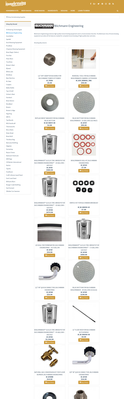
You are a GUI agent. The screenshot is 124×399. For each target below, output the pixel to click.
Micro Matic (10, 130)
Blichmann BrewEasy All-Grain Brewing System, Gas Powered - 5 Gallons (77, 346)
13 (80, 362)
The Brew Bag (10, 139)
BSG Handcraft (10, 123)
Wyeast (8, 68)
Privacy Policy (8, 382)
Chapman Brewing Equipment (15, 49)
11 (72, 362)
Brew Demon (10, 101)
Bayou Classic (10, 152)
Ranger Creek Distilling (13, 185)
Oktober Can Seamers (13, 191)
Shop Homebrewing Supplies (16, 17)
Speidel (8, 39)
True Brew (9, 62)
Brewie (8, 107)
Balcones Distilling (12, 143)
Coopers (8, 84)
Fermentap (9, 149)
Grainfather (9, 36)
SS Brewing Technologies (14, 30)
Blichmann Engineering (14, 33)
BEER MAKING (26, 10)
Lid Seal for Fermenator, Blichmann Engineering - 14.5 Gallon (106, 165)
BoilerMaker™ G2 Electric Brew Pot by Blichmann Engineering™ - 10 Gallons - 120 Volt (47, 165)
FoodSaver (9, 172)
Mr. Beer (8, 81)
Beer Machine (10, 78)
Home (7, 377)
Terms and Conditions (10, 384)
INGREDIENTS (53, 10)
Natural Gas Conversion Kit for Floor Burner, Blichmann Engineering (106, 256)
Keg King (9, 114)
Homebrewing (19, 4)
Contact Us (27, 382)
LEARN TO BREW (84, 10)
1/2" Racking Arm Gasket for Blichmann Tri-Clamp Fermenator (77, 301)
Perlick (8, 165)
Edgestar (9, 146)
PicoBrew (9, 46)
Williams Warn (10, 181)
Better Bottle (10, 88)
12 (76, 362)
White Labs (9, 72)
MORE (73, 10)
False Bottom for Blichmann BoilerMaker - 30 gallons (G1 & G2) (106, 211)
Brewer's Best (10, 65)
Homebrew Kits (12, 10)
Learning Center (48, 382)
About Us (28, 377)
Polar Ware (9, 59)
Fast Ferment (10, 188)
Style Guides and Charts (50, 384)
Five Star (9, 55)
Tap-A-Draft (9, 91)
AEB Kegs (9, 159)
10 (68, 362)
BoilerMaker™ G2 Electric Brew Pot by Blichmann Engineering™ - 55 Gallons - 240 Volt (47, 256)
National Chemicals (12, 156)
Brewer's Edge (10, 110)
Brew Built (9, 136)
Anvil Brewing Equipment (14, 42)
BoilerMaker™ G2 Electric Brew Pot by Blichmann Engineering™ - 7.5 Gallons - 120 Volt (47, 211)
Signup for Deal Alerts (76, 383)
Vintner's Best (10, 94)
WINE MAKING (39, 10)
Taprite (8, 169)
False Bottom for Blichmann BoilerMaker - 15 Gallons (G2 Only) (47, 120)
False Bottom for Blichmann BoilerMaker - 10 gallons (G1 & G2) (47, 346)
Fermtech (9, 97)
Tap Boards (9, 120)
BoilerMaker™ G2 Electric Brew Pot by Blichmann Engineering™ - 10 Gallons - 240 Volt (77, 120)
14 (84, 362)
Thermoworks (10, 127)
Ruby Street (9, 133)
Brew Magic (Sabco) (12, 52)
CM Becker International (13, 162)
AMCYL (8, 117)
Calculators (47, 387)
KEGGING (64, 10)
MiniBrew (9, 75)
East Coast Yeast (11, 178)
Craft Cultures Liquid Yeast (14, 175)
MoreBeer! (9, 104)
